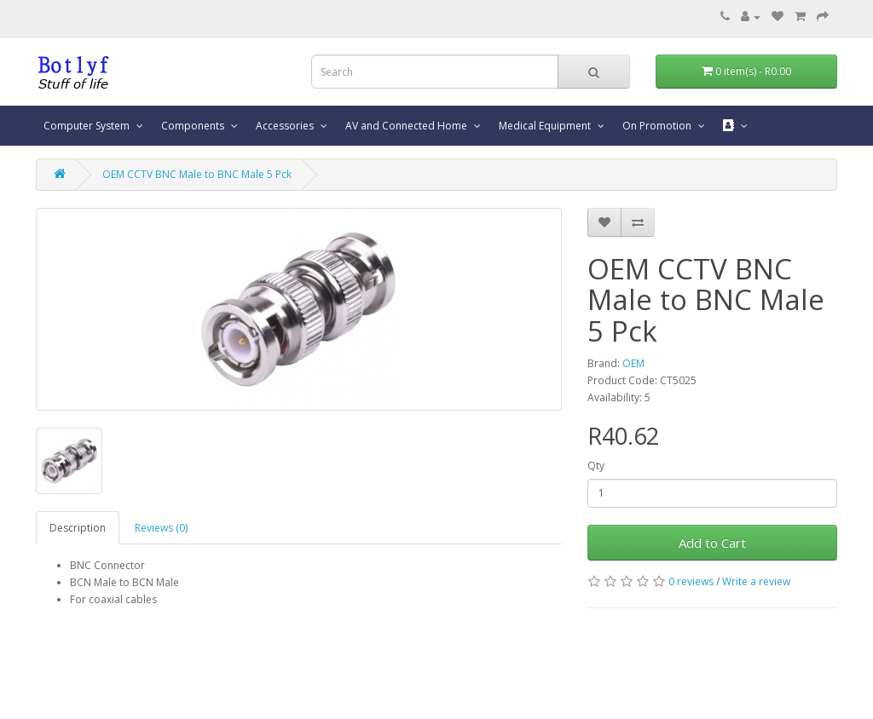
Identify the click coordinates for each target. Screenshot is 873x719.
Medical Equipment (546, 125)
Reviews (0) (161, 528)
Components (194, 125)
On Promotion (658, 125)
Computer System (87, 125)
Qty (595, 465)
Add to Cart (712, 542)
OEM (633, 363)
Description (77, 528)
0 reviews (691, 581)
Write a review (756, 581)
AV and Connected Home (407, 125)
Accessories (286, 125)
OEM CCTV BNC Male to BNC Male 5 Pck (197, 174)
